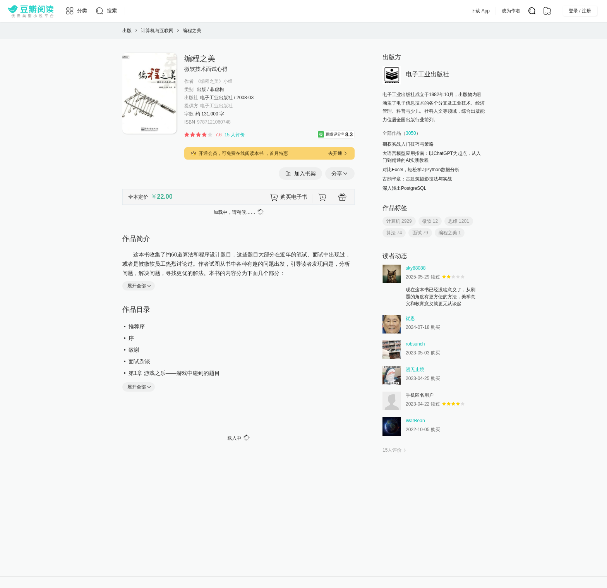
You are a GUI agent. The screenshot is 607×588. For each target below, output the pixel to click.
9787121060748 (214, 122)
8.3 (350, 134)
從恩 (410, 318)
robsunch (415, 344)
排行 (295, 11)
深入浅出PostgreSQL (404, 188)
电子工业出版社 (216, 105)
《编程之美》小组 (214, 81)
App (365, 11)
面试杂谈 (139, 361)
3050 (411, 133)
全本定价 (138, 197)
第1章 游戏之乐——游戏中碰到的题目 (174, 373)
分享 (339, 173)
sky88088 (415, 268)
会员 (342, 11)
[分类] (76, 11)
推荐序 (137, 326)
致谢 (134, 350)
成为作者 (526, 11)
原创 (271, 11)
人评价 (395, 450)
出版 (319, 11)
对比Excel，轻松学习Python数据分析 (421, 169)
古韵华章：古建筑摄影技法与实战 (417, 179)
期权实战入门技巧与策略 (408, 144)
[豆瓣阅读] (30, 11)
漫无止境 (415, 369)
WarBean (415, 420)
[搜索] (106, 11)
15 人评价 (235, 135)
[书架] (547, 11)
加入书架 (300, 173)
